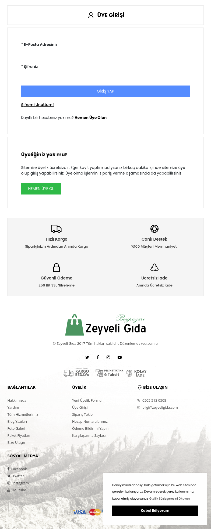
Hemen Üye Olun (91, 117)
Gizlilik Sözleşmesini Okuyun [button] (169, 498)
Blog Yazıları (17, 421)
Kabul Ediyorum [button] (155, 510)
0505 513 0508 (151, 400)
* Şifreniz (29, 66)
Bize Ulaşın (16, 442)
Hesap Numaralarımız (90, 421)
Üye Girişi (79, 407)
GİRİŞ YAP (105, 91)
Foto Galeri (16, 428)
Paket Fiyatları (18, 435)
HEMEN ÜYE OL (41, 188)
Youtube (16, 490)
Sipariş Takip (82, 414)
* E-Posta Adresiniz (39, 44)
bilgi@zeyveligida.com (157, 407)
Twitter (15, 476)
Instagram (18, 483)
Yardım (13, 407)
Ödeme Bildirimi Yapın (90, 428)
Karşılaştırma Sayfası (88, 435)
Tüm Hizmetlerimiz (22, 414)
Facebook (17, 469)
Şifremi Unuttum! (37, 104)
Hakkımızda (16, 400)
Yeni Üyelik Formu (86, 400)
